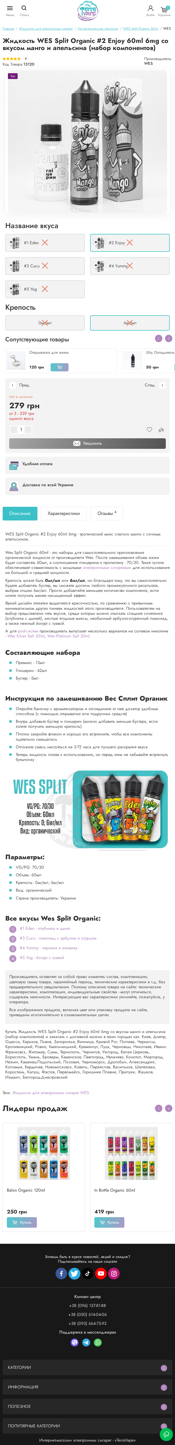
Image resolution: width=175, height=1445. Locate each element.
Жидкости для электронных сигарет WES (50, 1093)
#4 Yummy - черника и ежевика (48, 948)
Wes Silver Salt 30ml (26, 636)
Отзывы (107, 513)
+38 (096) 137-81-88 (87, 1306)
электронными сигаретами (107, 567)
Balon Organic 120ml (26, 1190)
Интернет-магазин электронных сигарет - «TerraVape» (87, 1440)
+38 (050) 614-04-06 (87, 1314)
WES (148, 63)
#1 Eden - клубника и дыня (45, 928)
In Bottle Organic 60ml (114, 1190)
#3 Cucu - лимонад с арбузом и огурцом (58, 938)
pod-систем (28, 631)
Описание (19, 513)
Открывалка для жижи (49, 352)
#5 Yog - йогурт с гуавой (42, 958)
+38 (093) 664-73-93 (87, 1323)
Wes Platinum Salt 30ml (68, 636)
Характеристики (64, 513)
